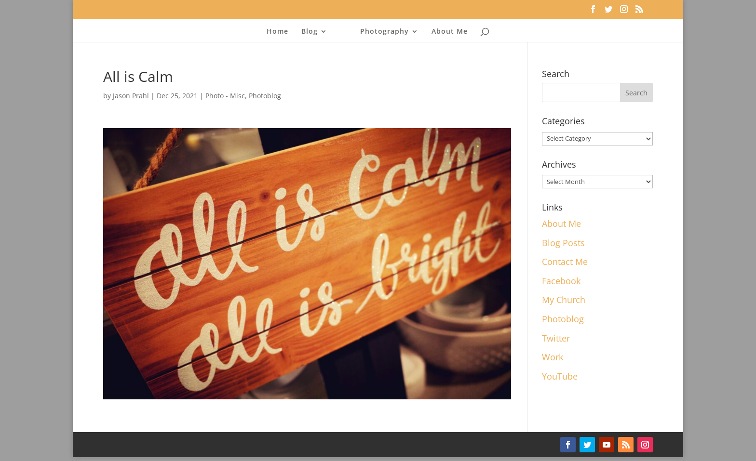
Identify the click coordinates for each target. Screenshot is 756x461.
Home (277, 32)
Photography (384, 32)
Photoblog (265, 95)
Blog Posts (563, 243)
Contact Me (565, 261)
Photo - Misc (225, 95)
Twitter (556, 338)
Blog (309, 32)
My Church (563, 299)
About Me (450, 32)
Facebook (561, 281)
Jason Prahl (131, 95)
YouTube (560, 376)
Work (552, 357)
